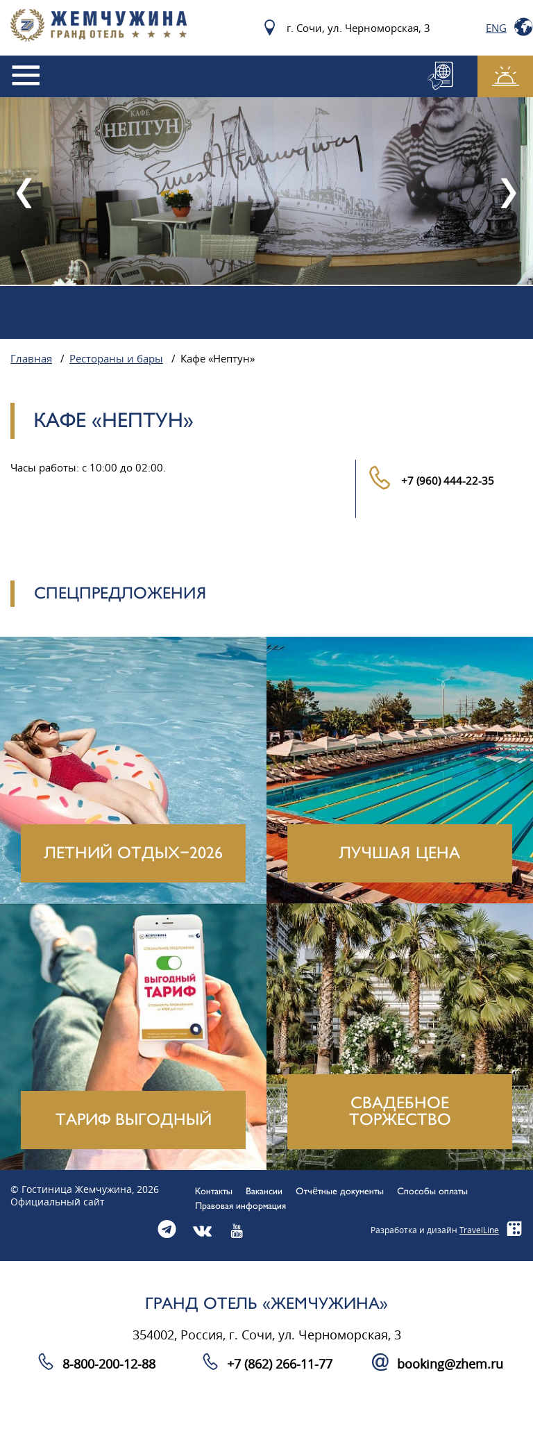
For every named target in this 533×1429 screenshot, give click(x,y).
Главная (31, 359)
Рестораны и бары (116, 359)
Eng (496, 28)
